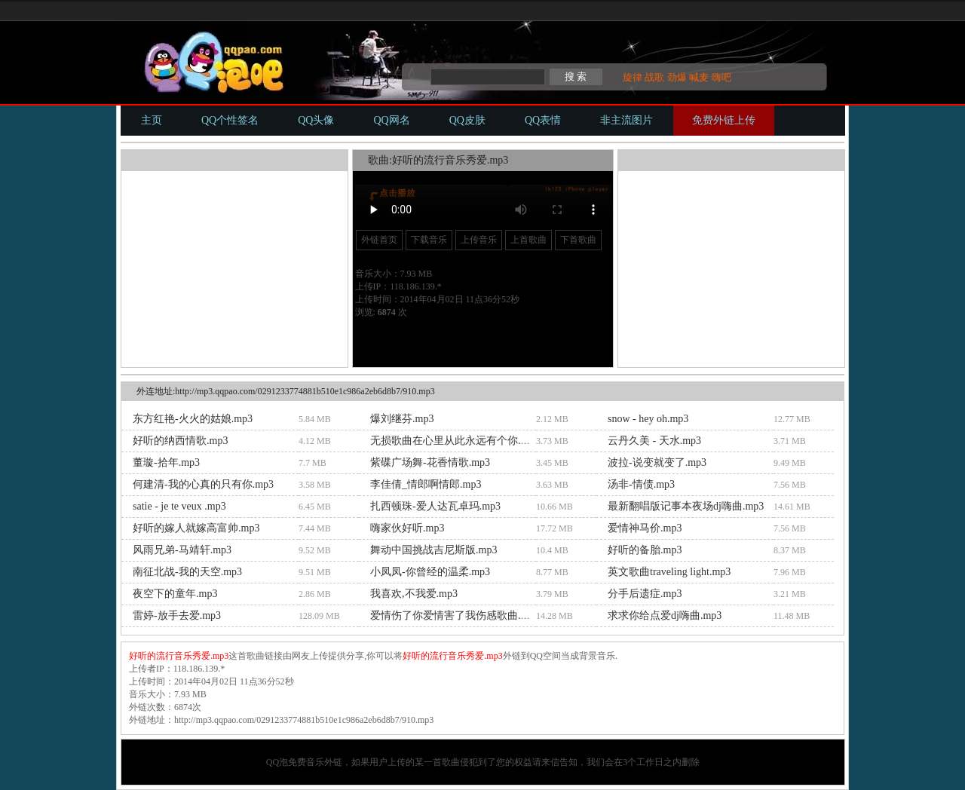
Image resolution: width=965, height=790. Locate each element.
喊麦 (699, 77)
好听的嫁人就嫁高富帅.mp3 (196, 528)
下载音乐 (429, 239)
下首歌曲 (578, 239)
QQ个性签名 (230, 120)
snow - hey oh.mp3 (648, 418)
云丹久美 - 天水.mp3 (654, 440)
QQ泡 (277, 762)
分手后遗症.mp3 (645, 593)
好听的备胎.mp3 (645, 550)
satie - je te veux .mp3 (179, 506)
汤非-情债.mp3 (641, 484)
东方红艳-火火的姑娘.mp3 (193, 418)
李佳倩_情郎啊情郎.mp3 (425, 484)
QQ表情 (543, 120)
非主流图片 (626, 120)
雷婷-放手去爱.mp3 (177, 615)
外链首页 (379, 239)
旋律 (632, 77)
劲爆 (677, 77)
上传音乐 (479, 239)
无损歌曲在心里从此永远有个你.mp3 (454, 440)
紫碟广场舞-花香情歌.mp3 (430, 462)
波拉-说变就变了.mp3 (657, 462)
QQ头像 (316, 120)
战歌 (654, 77)
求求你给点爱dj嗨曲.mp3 (664, 615)
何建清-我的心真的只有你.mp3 (203, 484)
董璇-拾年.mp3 (166, 462)
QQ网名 (391, 120)
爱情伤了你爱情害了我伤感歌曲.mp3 (454, 615)
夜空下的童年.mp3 (175, 593)
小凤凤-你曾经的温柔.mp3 (430, 571)
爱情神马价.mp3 (645, 528)
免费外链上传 (723, 120)
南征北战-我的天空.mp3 (187, 571)
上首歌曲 (528, 239)
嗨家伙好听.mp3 (407, 528)
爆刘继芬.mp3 (401, 418)
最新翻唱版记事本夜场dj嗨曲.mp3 (686, 506)
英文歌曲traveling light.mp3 (669, 571)
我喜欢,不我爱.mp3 (414, 593)
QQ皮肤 (467, 120)
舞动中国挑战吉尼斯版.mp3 (433, 550)
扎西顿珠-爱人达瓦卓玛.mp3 (435, 506)
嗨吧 (721, 77)
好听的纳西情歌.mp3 (180, 440)
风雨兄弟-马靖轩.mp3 (182, 550)
